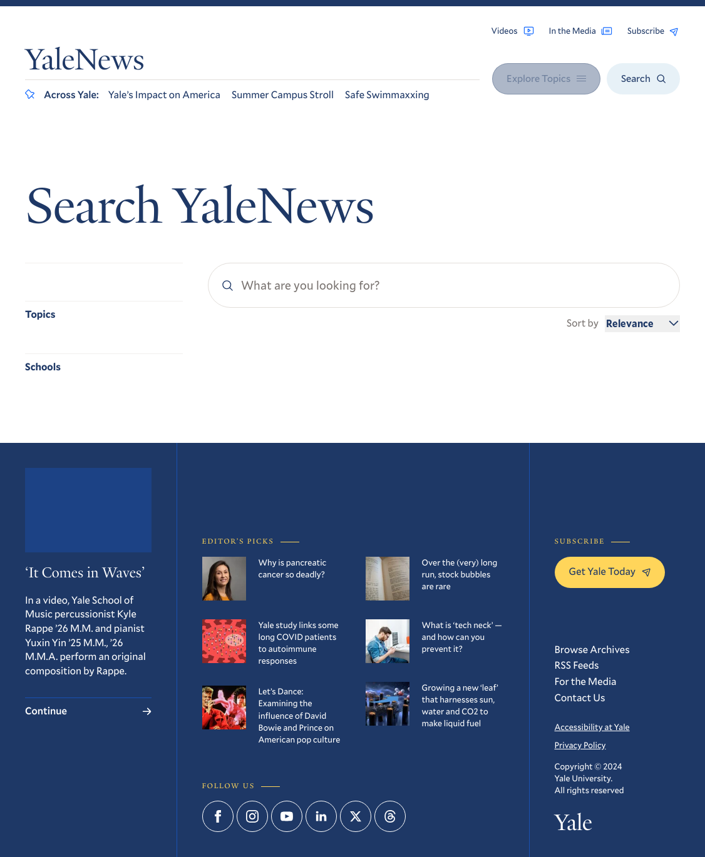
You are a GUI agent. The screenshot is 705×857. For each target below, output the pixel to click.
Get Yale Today (610, 571)
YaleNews (84, 63)
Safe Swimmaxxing (387, 94)
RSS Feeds (577, 665)
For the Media (586, 681)
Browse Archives (592, 649)
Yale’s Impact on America (164, 94)
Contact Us (580, 697)
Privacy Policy (580, 745)
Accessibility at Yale (592, 727)
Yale (573, 824)
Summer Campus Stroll (283, 94)
